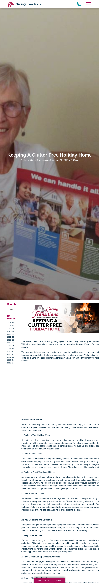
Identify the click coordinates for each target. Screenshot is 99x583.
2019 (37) (11, 343)
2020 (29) (11, 340)
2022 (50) (11, 334)
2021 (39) (11, 337)
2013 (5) (10, 360)
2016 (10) (11, 351)
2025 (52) (11, 326)
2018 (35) (11, 346)
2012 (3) (10, 363)
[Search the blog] (11, 309)
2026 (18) (11, 323)
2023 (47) (11, 331)
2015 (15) (11, 354)
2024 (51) (11, 328)
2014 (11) (11, 357)
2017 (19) (11, 348)
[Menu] (88, 4)
